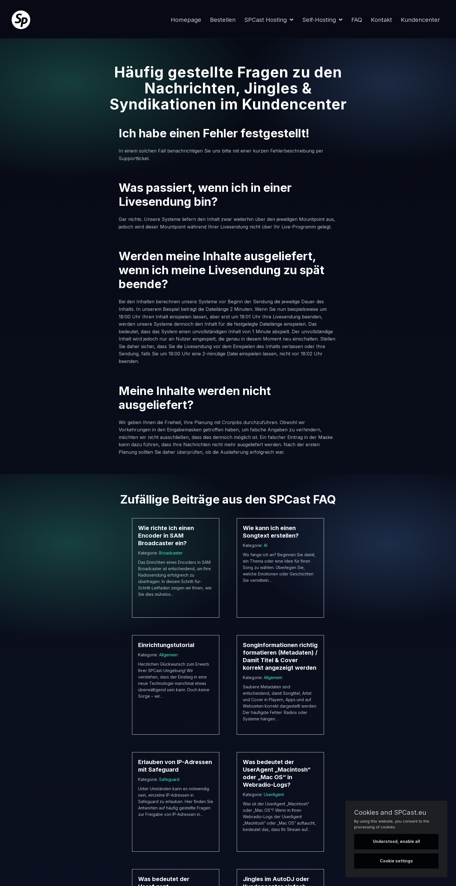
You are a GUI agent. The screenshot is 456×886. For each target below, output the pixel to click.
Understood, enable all (396, 841)
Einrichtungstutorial (166, 645)
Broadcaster (171, 552)
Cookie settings (396, 860)
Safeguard (169, 779)
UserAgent (274, 794)
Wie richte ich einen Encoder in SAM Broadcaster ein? (166, 535)
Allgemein (168, 654)
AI (265, 545)
